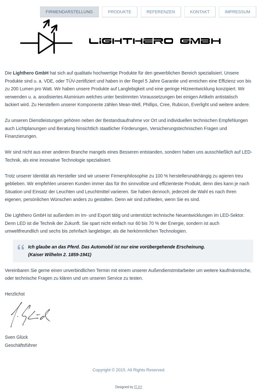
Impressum (237, 11)
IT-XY (138, 387)
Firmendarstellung (69, 11)
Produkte (119, 11)
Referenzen (161, 11)
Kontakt (200, 11)
